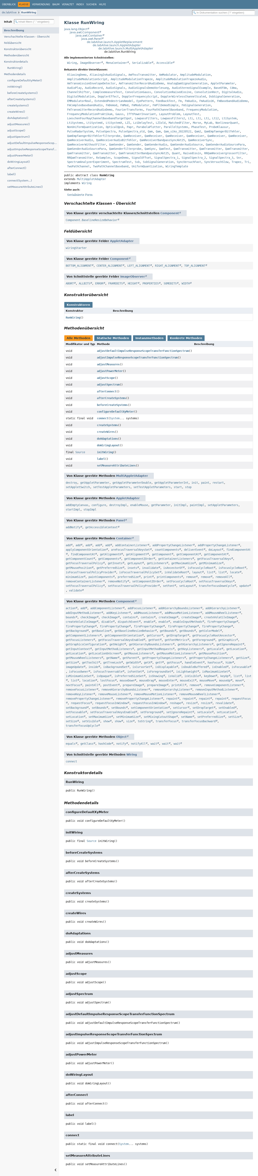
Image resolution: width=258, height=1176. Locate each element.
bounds (70, 617)
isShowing (156, 676)
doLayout (214, 549)
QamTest (164, 148)
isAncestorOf (173, 567)
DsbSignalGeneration (224, 96)
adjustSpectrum (108, 384)
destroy (71, 482)
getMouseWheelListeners (83, 657)
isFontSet (134, 671)
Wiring (72, 62)
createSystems (107, 425)
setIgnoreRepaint (179, 712)
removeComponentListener (222, 685)
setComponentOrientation (149, 707)
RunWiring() (15, 67)
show (106, 721)
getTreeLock (112, 662)
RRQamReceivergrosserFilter (225, 153)
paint (205, 482)
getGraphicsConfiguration (85, 644)
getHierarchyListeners (194, 644)
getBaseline (100, 630)
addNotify (73, 527)
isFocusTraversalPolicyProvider (90, 572)
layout (197, 572)
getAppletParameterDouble (131, 482)
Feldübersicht (12, 42)
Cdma (233, 87)
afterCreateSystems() (21, 99)
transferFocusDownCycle (216, 585)
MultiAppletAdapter (91, 179)
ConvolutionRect (207, 92)
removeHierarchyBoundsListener (124, 689)
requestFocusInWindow (111, 703)
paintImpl (197, 505)
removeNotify (117, 581)
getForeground (202, 639)
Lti (190, 118)
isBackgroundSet (115, 667)
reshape (175, 703)
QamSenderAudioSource (186, 144)
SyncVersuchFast (189, 162)
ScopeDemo (121, 157)
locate (234, 572)
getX (147, 662)
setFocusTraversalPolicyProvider (133, 585)
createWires (106, 431)
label (101, 458)
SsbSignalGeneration (158, 162)
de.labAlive (9, 12)
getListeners (156, 563)
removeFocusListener (81, 689)
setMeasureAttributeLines (116, 465)
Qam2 (198, 131)
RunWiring (28, 12)
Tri (246, 162)
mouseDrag (146, 680)
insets (132, 567)
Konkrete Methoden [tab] (186, 338)
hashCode (104, 743)
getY (158, 662)
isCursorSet (141, 667)
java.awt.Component (84, 32)
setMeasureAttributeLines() (25, 186)
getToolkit (90, 662)
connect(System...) (19, 180)
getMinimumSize (210, 563)
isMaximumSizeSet (215, 671)
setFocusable (75, 712)
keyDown (209, 676)
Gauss (119, 114)
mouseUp (224, 680)
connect (102, 418)
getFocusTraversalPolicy (84, 563)
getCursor (154, 635)
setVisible (90, 721)
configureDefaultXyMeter (115, 411)
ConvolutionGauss (138, 92)
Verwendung (41, 4)
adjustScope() (16, 130)
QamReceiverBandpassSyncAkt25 (162, 140)
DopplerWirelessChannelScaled (183, 96)
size (129, 721)
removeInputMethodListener (215, 689)
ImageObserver (90, 62)
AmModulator (168, 74)
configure (99, 505)
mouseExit (187, 680)
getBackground (76, 630)
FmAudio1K (206, 101)
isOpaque (103, 676)
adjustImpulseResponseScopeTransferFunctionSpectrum (137, 357)
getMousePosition (79, 567)
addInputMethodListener (83, 612)
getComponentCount (79, 558)
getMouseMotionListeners (175, 653)
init (194, 482)
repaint (171, 698)
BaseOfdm (220, 87)
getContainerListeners (175, 558)
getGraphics (227, 639)
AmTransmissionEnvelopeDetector (91, 83)
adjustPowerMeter (110, 371)
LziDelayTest (143, 122)
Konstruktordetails (16, 61)
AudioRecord (94, 87)
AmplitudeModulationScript (87, 79)
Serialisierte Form (80, 194)
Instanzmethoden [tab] (149, 338)
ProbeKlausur (218, 127)
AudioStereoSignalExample (191, 87)
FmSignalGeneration (196, 105)
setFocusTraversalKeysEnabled (112, 712)
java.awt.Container (89, 35)
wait (154, 743)
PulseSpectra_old (132, 131)
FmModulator (140, 105)
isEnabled (219, 667)
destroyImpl (118, 505)
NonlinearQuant (226, 122)
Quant (176, 153)
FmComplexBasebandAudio (85, 105)
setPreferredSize (210, 716)
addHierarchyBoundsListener (179, 608)
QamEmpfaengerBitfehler (222, 131)
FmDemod (111, 105)
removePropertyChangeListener (88, 698)
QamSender (116, 144)
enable (148, 621)
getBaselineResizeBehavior (134, 630)
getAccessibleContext (101, 527)
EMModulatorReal (79, 101)
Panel (120, 520)
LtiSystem (229, 118)
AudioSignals (115, 87)
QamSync (150, 148)
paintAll (91, 685)
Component (169, 213)
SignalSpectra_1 (166, 157)
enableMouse (139, 505)
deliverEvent (193, 549)
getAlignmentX (110, 554)
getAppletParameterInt (171, 482)
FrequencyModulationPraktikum (89, 114)
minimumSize (74, 577)
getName (112, 657)
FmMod (124, 105)
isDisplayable (165, 667)
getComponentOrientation (123, 635)
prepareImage (132, 685)
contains (129, 617)
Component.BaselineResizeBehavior (91, 220)
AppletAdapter (122, 241)
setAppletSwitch (78, 487)
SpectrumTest (122, 162)
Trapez (236, 162)
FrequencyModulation (201, 109)
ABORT (70, 283)
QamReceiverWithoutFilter (86, 144)
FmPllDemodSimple (165, 105)
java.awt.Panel (91, 38)
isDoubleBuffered (194, 667)
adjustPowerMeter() (20, 155)
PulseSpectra (105, 131)
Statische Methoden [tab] (113, 338)
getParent (130, 657)
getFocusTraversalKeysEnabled (120, 639)
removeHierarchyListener (171, 689)
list (210, 572)
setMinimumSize (127, 716)
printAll (178, 685)
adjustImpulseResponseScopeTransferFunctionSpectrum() (33, 149)
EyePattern (144, 101)
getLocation (235, 649)
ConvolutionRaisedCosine (172, 92)
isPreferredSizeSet (129, 676)
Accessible (164, 62)
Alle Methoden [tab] (78, 338)
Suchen (91, 4)
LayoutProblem (169, 114)
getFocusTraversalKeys (214, 558)
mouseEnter (167, 680)
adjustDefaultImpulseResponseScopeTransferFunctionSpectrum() (33, 143)
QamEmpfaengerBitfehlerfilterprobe (93, 135)
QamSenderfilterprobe (125, 148)
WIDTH (186, 283)
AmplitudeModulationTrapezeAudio (181, 79)
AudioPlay (74, 87)
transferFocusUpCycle (82, 725)
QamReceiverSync (200, 140)
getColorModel (209, 630)
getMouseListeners (138, 653)
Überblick (9, 4)
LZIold (160, 122)
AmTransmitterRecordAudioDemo (141, 83)
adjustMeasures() (18, 124)
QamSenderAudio (156, 144)
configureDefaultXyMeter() (24, 80)
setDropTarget (202, 707)
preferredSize (128, 577)
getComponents (108, 558)
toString (144, 721)
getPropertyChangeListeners (163, 657)
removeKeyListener (79, 694)
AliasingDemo (76, 74)
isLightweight (186, 671)
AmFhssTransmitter (142, 74)
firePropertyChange (221, 621)
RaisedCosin (192, 153)
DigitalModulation (81, 96)
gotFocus (173, 662)
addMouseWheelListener (222, 612)
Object (121, 736)
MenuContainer (116, 62)
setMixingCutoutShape (160, 716)
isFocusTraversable (107, 671)
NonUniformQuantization (85, 127)
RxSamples (103, 157)
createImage (167, 617)
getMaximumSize (182, 563)
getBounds (167, 630)
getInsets (115, 563)
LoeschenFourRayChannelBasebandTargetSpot (99, 118)
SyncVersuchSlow (216, 162)
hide (229, 662)
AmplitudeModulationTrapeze (132, 79)
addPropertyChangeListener (172, 545)
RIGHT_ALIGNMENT (167, 265)
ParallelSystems (176, 127)
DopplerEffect (108, 96)
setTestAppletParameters (111, 487)
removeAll (222, 577)
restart (218, 482)
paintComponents (100, 577)
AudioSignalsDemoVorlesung (148, 87)
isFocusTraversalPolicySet (139, 572)
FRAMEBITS (115, 283)
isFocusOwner (78, 671)
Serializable (141, 62)
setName (186, 716)
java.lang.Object (75, 29)
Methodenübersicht (16, 55)
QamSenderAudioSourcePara (225, 144)
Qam (150, 131)
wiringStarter (76, 247)
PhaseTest (198, 127)
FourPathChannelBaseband (164, 109)
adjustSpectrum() (18, 136)
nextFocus (73, 685)
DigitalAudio (231, 92)
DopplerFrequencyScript (139, 96)
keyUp (224, 676)
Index (80, 4)
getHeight (116, 644)
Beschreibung (14, 30)
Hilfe (102, 4)
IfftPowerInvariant (141, 114)
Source (80, 452)
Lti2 (215, 118)
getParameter (161, 505)
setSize (233, 716)
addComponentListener (106, 608)
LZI (127, 122)
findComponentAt (83, 554)
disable (107, 621)
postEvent (110, 685)
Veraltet (68, 4)
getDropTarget (176, 635)
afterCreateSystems (111, 398)
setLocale (204, 712)
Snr (238, 157)
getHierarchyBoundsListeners (151, 644)
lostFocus (107, 680)
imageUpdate (74, 667)
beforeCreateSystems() (22, 92)
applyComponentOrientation (86, 549)
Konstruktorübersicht (17, 49)
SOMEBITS (170, 283)
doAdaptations (107, 438)
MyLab (208, 122)
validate (75, 590)
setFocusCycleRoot (180, 581)
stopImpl (89, 509)
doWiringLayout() (18, 161)
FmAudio (190, 101)
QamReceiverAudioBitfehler (116, 140)
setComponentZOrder (146, 581)
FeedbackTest (165, 101)
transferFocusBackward (198, 721)
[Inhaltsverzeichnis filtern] (34, 21)
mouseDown (127, 680)
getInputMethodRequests (155, 649)
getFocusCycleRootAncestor (212, 635)
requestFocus (80, 703)
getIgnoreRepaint (229, 644)
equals (70, 743)
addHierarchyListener (221, 608)
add (68, 545)
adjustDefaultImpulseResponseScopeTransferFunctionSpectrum (143, 350)
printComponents (169, 577)
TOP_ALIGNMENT (194, 265)
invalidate (150, 567)
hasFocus (214, 662)
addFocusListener (140, 608)
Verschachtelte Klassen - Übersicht (27, 36)
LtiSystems (75, 122)
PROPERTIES (151, 283)
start (178, 487)
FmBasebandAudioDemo (232, 101)
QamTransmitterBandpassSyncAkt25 (144, 153)
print (148, 577)
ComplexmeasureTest (107, 92)
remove (191, 577)
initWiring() (14, 86)
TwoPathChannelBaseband (110, 166)
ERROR (99, 283)
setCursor (180, 707)
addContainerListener (131, 545)
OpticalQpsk (115, 127)
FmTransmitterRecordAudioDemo (89, 109)
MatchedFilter (179, 122)
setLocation (225, 712)
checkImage (88, 617)
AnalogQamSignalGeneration (187, 83)
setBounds (99, 707)
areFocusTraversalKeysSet (130, 549)
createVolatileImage (219, 617)
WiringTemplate (176, 166)
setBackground (76, 707)
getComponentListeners (83, 635)
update (244, 585)
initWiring (105, 452)
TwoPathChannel (78, 166)
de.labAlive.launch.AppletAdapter (117, 45)
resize (191, 703)
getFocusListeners (79, 639)
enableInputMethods (187, 621)
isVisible (191, 676)
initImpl (180, 505)
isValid (173, 676)
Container (124, 538)
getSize (241, 657)
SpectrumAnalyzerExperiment (88, 162)
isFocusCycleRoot (200, 567)
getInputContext (78, 649)
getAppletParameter (94, 482)
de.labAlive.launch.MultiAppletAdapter (125, 48)
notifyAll (138, 743)
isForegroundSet (159, 671)
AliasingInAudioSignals (107, 74)
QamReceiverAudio (80, 140)
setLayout (186, 585)
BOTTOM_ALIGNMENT (79, 265)
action (70, 608)
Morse (197, 122)
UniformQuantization (147, 166)
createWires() (16, 111)
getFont (154, 639)
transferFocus (166, 721)
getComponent (161, 554)
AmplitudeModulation (195, 74)
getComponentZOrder (138, 558)
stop (188, 487)
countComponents (167, 549)
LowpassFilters (146, 118)
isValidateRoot (175, 572)
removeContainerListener (84, 581)
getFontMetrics (176, 639)
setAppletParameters (223, 505)
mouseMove (207, 680)
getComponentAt (187, 554)
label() (11, 174)
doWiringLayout (108, 445)
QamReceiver (132, 135)
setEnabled (226, 707)
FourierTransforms (129, 109)
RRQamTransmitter (80, 157)
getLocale (214, 649)
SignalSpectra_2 (194, 157)
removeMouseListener (113, 694)
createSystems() (18, 105)
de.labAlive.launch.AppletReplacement (114, 42)
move (238, 680)
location (88, 680)
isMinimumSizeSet (79, 676)
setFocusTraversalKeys (216, 581)
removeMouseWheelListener (198, 694)
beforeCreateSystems (112, 405)
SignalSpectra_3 (221, 157)
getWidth (132, 662)
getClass (86, 743)
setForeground (150, 712)
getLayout (134, 563)
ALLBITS (84, 283)
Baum (55, 4)
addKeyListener (117, 612)
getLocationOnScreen (103, 653)
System (115, 418)
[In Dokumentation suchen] (223, 12)
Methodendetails (15, 74)
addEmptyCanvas (77, 505)
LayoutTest (191, 114)
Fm (180, 101)
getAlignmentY (136, 554)
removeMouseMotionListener (154, 694)
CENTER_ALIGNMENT (109, 265)
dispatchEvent (128, 621)
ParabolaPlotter (148, 127)
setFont (168, 585)
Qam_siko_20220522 (177, 131)
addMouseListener (147, 612)
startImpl (73, 509)
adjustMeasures (108, 364)
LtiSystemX (94, 122)
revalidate (223, 703)
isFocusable (240, 667)
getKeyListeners (190, 649)
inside (93, 667)
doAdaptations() (17, 117)
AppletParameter (223, 83)
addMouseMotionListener (182, 612)
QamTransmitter (185, 148)
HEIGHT (132, 283)
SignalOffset (141, 157)
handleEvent (194, 662)
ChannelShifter (78, 92)
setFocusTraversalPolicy (84, 585)
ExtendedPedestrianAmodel (114, 101)
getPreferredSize (109, 567)
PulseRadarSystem (80, 131)
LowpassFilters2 (173, 118)
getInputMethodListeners (113, 649)
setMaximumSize (99, 716)
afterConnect (106, 391)
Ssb (137, 162)
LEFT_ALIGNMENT (138, 265)
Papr (130, 127)
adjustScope (106, 377)
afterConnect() (16, 168)
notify (121, 743)
